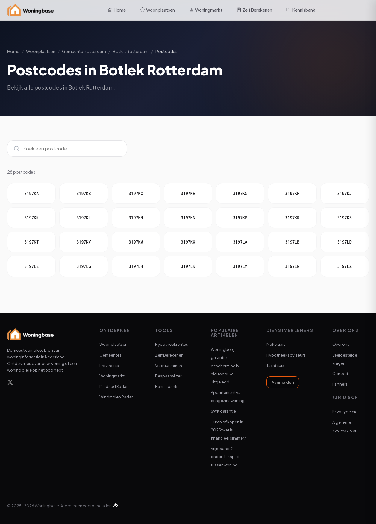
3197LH (136, 266)
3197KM (136, 217)
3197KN (188, 217)
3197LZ (344, 266)
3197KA (31, 193)
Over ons (340, 344)
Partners (340, 384)
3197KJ (344, 193)
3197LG (83, 266)
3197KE (188, 193)
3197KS (344, 217)
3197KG (240, 193)
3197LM (240, 266)
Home (117, 10)
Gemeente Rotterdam (84, 51)
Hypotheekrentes (171, 344)
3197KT (31, 241)
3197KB (83, 193)
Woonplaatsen (157, 10)
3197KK (31, 217)
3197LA (240, 241)
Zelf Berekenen (254, 10)
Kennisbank (300, 10)
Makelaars (276, 344)
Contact (340, 373)
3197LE (31, 266)
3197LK (188, 266)
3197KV (83, 241)
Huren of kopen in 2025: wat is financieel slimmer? (228, 429)
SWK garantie (223, 411)
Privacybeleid (345, 411)
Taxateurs (275, 365)
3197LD (344, 241)
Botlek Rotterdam (131, 51)
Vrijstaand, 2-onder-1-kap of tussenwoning (225, 456)
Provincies (109, 365)
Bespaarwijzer (168, 376)
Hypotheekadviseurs (286, 355)
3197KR (292, 217)
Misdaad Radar (113, 386)
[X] (10, 383)
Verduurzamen (168, 365)
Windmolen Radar (116, 397)
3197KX (188, 241)
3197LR (292, 266)
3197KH (292, 193)
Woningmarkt (205, 10)
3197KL (83, 217)
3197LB (292, 241)
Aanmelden (283, 382)
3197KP (240, 217)
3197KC (136, 193)
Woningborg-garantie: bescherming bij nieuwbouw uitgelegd (226, 365)
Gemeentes (110, 355)
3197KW (136, 241)
